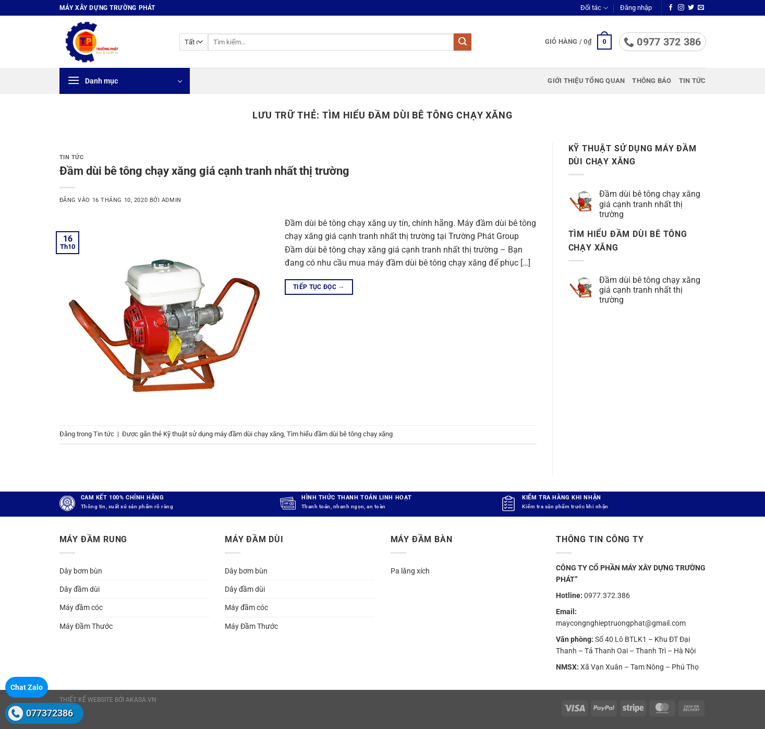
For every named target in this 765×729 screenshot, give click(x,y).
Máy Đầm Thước (86, 626)
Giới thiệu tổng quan (586, 81)
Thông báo (651, 81)
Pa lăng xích (410, 570)
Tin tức (692, 81)
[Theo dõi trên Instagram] (681, 7)
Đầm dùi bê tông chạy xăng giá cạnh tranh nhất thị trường (204, 170)
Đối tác (594, 8)
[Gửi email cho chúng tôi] (701, 7)
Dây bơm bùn (80, 570)
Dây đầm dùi (79, 589)
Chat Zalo (26, 687)
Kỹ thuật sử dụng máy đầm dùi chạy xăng (223, 434)
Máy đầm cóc (81, 607)
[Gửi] (462, 42)
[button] (636, 8)
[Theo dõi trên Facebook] (670, 7)
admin (171, 200)
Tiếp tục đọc (319, 287)
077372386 (49, 713)
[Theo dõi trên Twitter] (691, 7)
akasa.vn (141, 699)
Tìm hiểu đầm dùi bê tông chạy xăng (340, 434)
